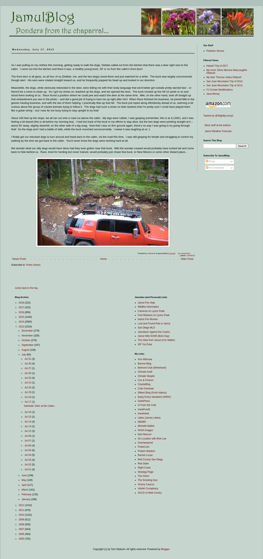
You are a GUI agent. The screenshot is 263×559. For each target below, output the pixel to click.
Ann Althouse (145, 359)
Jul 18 (28, 397)
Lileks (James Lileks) (149, 417)
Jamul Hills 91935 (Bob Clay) (153, 336)
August (25, 349)
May (24, 480)
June (24, 475)
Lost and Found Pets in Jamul (154, 323)
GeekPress (144, 401)
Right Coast (144, 467)
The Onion (143, 476)
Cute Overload (146, 388)
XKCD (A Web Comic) (150, 492)
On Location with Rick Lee (152, 438)
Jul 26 (28, 373)
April (24, 485)
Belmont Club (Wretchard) (152, 367)
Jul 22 (28, 382)
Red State (143, 463)
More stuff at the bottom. (217, 125)
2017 (22, 307)
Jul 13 (28, 426)
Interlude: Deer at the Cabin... (40, 405)
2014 (22, 321)
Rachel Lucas (145, 455)
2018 (22, 302)
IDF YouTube (145, 344)
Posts (210, 161)
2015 (22, 317)
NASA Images (145, 430)
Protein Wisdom (146, 451)
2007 (22, 529)
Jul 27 (28, 368)
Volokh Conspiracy (148, 488)
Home (103, 259)
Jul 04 (28, 455)
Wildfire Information (148, 306)
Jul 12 (28, 431)
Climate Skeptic (146, 376)
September (27, 345)
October (26, 340)
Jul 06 (28, 445)
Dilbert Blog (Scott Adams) (152, 392)
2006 (22, 534)
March (25, 489)
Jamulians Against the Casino (154, 331)
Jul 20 (28, 387)
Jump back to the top (26, 288)
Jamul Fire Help (146, 302)
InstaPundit (144, 409)
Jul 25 (28, 377)
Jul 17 (28, 401)
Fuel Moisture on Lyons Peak (153, 315)
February (26, 494)
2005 (22, 538)
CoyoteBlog (144, 384)
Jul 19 (28, 392)
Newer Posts (19, 259)
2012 (22, 505)
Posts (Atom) (33, 264)
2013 (22, 326)
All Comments (215, 167)
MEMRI (142, 421)
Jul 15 (28, 416)
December (27, 330)
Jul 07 (28, 440)
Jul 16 (28, 412)
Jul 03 (28, 459)
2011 (22, 510)
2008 (22, 524)
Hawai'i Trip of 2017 (217, 65)
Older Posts (187, 259)
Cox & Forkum (146, 380)
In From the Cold (147, 405)
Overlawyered (145, 442)
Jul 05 (28, 450)
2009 (22, 519)
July (24, 354)
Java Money (213, 93)
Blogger (165, 549)
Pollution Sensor (215, 50)
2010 (22, 514)
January (26, 499)
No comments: (184, 253)
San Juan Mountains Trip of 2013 (225, 85)
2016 (22, 312)
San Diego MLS (146, 327)
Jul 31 (28, 358)
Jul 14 (28, 421)
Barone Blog (144, 363)
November (27, 335)
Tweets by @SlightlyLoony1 (218, 115)
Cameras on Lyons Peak (151, 311)
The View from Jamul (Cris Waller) (156, 340)
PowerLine (143, 446)
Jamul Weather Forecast (217, 131)
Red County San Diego (150, 459)
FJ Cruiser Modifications (220, 89)
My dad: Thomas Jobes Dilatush (224, 77)
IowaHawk (143, 413)
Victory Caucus (146, 484)
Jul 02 (28, 464)
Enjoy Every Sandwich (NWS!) (154, 396)
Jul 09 (28, 436)
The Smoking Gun (148, 480)
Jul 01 (28, 469)
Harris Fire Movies (148, 319)
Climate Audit (145, 371)
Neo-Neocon (144, 434)
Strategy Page (145, 472)
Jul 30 (28, 363)
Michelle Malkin (146, 426)
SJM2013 (191, 255)
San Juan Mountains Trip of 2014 (225, 81)
